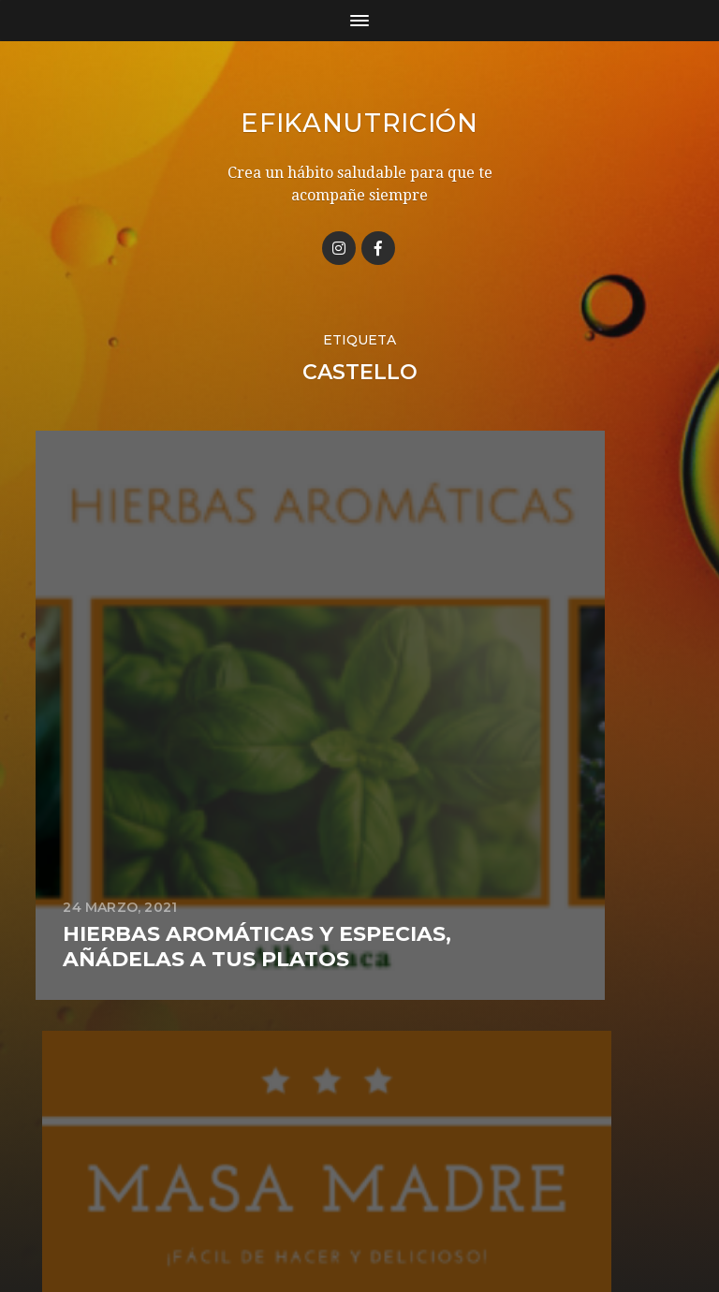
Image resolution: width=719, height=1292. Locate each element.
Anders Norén (393, 1210)
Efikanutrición (359, 123)
